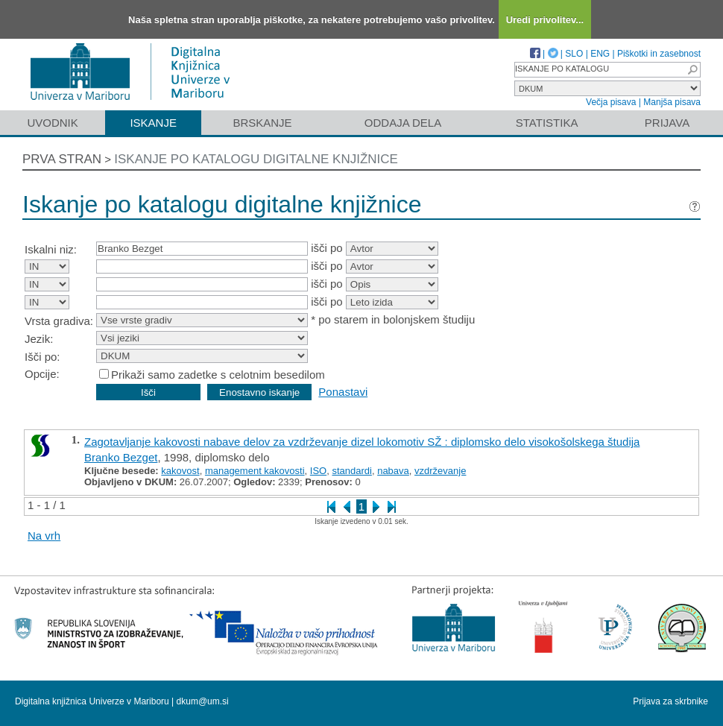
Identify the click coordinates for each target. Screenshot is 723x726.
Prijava (667, 122)
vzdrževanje (440, 470)
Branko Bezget (120, 457)
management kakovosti (255, 470)
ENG (600, 53)
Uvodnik (52, 122)
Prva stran (61, 159)
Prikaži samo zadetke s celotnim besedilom (218, 374)
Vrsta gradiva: (59, 321)
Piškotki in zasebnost (659, 53)
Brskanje (262, 122)
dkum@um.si (203, 701)
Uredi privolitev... (545, 19)
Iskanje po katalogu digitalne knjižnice (256, 159)
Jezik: (39, 338)
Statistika (547, 122)
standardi (351, 470)
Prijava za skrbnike (670, 701)
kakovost (180, 470)
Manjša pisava (672, 102)
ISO (318, 470)
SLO (574, 53)
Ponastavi (342, 391)
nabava (393, 470)
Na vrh (44, 535)
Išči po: (42, 356)
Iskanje (153, 122)
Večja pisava (611, 102)
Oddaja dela (402, 122)
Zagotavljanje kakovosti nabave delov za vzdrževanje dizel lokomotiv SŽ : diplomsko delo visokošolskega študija (362, 441)
